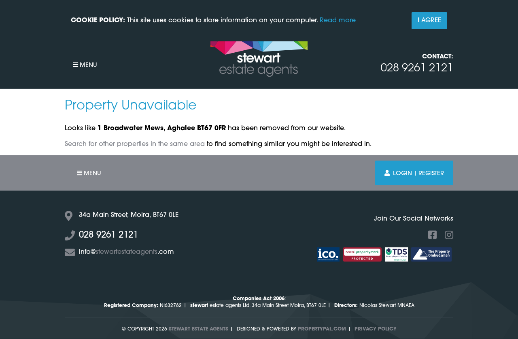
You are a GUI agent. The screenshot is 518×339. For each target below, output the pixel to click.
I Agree (429, 20)
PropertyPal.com (322, 329)
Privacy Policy (376, 329)
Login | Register (414, 173)
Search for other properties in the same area (135, 144)
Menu (85, 65)
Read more (338, 20)
